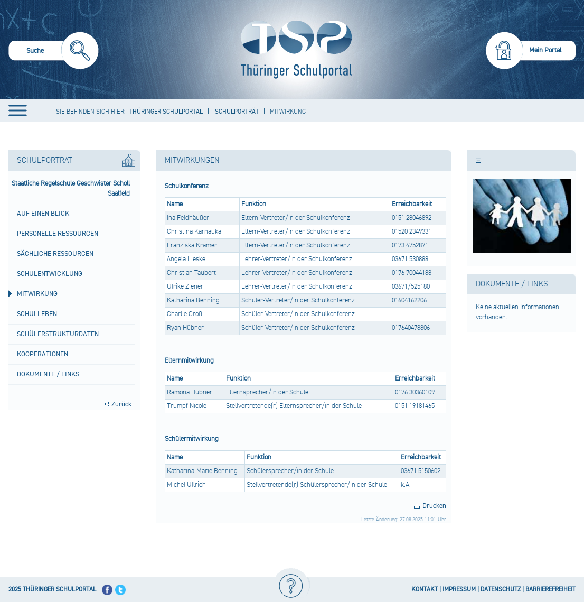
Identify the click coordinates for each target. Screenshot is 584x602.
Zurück (121, 404)
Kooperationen (42, 354)
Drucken (434, 506)
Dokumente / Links (48, 374)
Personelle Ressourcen (57, 233)
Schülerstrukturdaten (58, 334)
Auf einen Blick (43, 213)
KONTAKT (424, 590)
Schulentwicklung (49, 274)
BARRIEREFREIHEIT (550, 590)
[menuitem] (53, 52)
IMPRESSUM (459, 590)
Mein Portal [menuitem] (545, 50)
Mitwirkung (37, 294)
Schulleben (37, 314)
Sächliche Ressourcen (55, 253)
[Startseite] (293, 49)
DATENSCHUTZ (501, 590)
